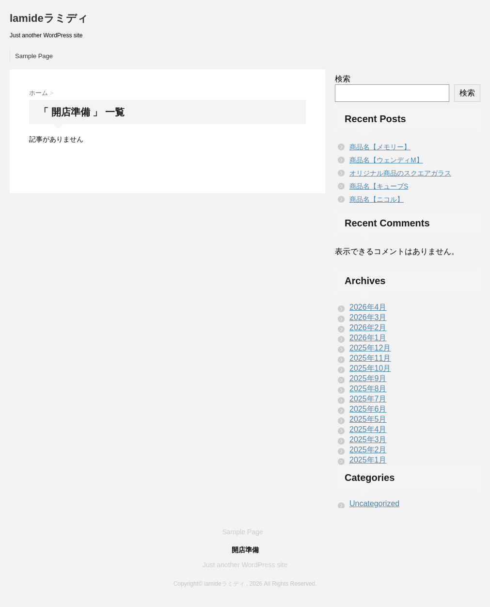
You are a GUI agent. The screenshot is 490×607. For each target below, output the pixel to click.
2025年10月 (370, 368)
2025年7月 (368, 399)
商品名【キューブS (378, 186)
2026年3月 (368, 317)
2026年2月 (368, 327)
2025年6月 (368, 409)
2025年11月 (370, 358)
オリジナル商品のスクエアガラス (400, 173)
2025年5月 (368, 419)
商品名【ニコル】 (376, 199)
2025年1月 (368, 460)
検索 (342, 79)
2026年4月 (368, 307)
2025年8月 (368, 388)
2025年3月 (368, 439)
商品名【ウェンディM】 (386, 160)
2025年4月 (368, 429)
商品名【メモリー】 (380, 147)
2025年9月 (368, 378)
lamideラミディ (49, 18)
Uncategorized (374, 503)
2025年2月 (368, 450)
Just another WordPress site (245, 565)
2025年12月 (370, 348)
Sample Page (34, 56)
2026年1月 (368, 338)
